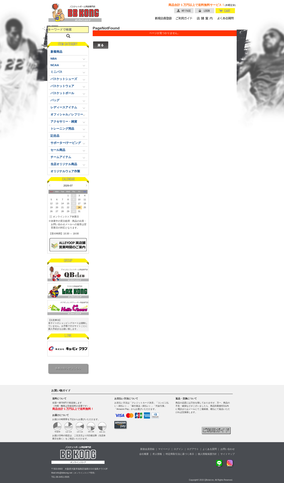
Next (86, 185)
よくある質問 (210, 449)
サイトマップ (227, 454)
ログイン (178, 449)
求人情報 (157, 454)
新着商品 (56, 51)
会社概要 (144, 454)
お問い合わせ (227, 449)
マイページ (164, 449)
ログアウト (193, 449)
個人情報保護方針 (207, 454)
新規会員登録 (147, 449)
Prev (49, 185)
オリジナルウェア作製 (65, 171)
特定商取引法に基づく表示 (180, 454)
